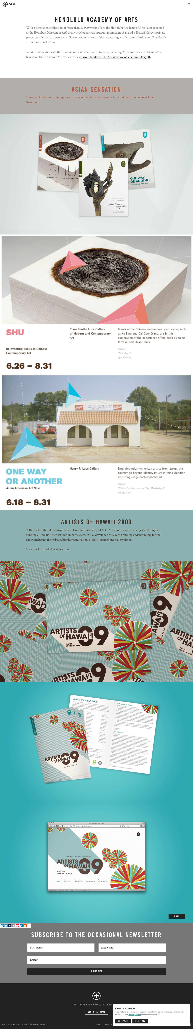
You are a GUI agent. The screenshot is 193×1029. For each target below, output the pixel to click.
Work (98, 1024)
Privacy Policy (135, 1014)
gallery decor (123, 539)
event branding (123, 535)
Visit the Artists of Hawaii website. (47, 549)
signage (104, 539)
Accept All (123, 1021)
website (56, 539)
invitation (81, 539)
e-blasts (94, 539)
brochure (68, 539)
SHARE (176, 916)
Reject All (140, 1021)
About (106, 1024)
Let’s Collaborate (96, 1012)
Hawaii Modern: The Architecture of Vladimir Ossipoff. (115, 57)
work (12, 4)
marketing (145, 535)
